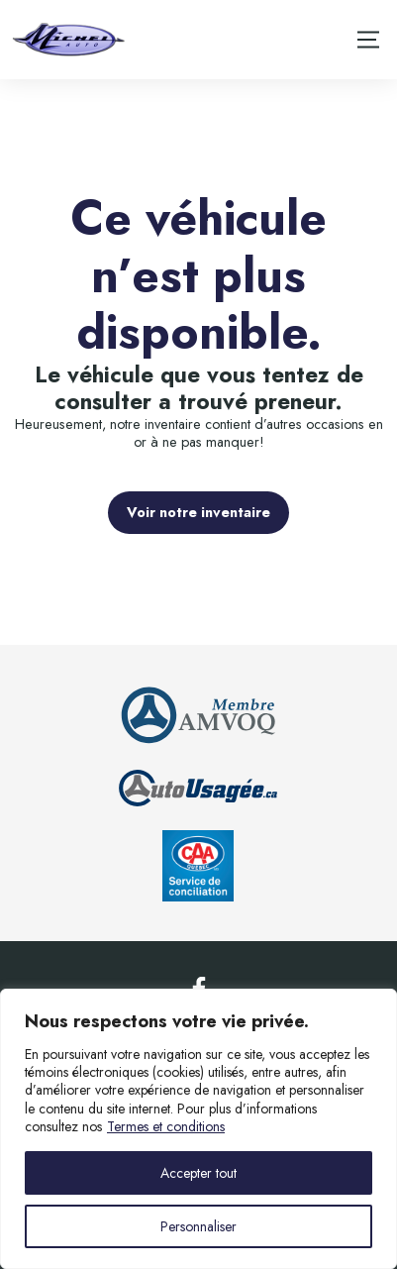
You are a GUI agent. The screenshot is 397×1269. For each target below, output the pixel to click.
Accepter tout (198, 1173)
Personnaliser (198, 1226)
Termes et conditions (166, 1126)
